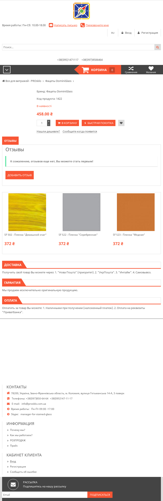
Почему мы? (15, 430)
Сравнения (131, 69)
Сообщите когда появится (80, 131)
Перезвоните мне (97, 25)
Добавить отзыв (20, 175)
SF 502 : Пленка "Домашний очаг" (25, 234)
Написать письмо (65, 25)
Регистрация (16, 466)
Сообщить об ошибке (21, 472)
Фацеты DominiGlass (59, 91)
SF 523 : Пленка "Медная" (129, 234)
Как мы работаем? (19, 435)
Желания (151, 69)
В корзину (69, 123)
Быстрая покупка (100, 123)
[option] (27, 223)
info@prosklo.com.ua (34, 403)
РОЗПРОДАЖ (16, 440)
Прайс (12, 445)
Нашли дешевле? (48, 131)
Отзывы (10, 141)
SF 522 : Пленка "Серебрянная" (78, 234)
